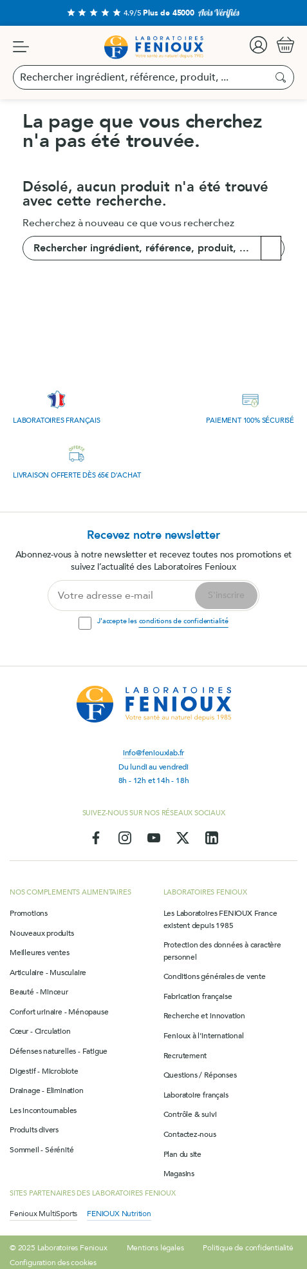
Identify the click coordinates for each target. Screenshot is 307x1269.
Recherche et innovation (204, 1016)
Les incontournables (43, 1110)
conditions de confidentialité (183, 621)
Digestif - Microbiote (44, 1071)
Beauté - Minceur (39, 992)
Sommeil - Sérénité (41, 1150)
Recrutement (185, 1056)
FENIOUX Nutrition (119, 1213)
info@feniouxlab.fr (153, 753)
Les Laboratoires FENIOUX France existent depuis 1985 (220, 919)
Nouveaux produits (42, 933)
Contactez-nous (189, 1134)
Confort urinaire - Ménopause (59, 1012)
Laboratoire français (195, 1095)
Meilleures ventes (40, 952)
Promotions (29, 913)
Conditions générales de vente (214, 976)
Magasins (178, 1173)
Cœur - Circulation (40, 1031)
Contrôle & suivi (190, 1114)
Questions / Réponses (200, 1075)
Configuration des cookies (53, 1262)
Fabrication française (197, 996)
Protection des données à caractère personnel (222, 951)
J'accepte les (162, 621)
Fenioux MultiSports (43, 1213)
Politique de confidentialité (248, 1248)
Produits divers (34, 1130)
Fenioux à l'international (203, 1036)
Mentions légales (155, 1248)
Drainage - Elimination (47, 1090)
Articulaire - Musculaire (48, 972)
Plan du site (182, 1154)
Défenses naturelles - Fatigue (58, 1051)
